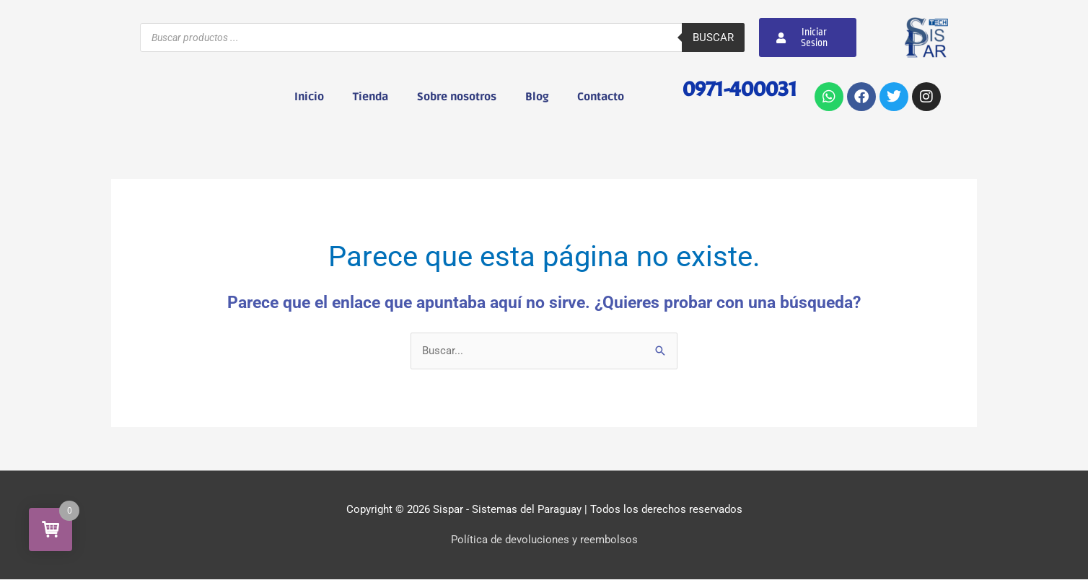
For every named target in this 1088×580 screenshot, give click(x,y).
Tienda (370, 96)
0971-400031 (736, 88)
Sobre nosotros (456, 96)
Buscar (713, 37)
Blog (536, 96)
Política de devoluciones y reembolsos (544, 540)
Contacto (600, 96)
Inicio (309, 96)
